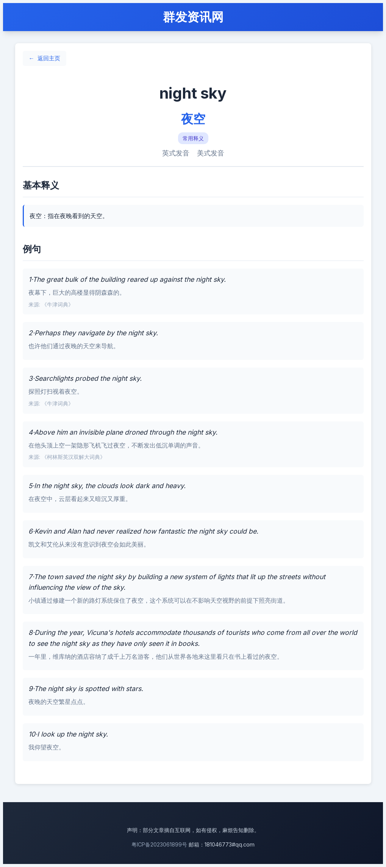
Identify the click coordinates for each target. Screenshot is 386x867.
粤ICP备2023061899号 (159, 844)
